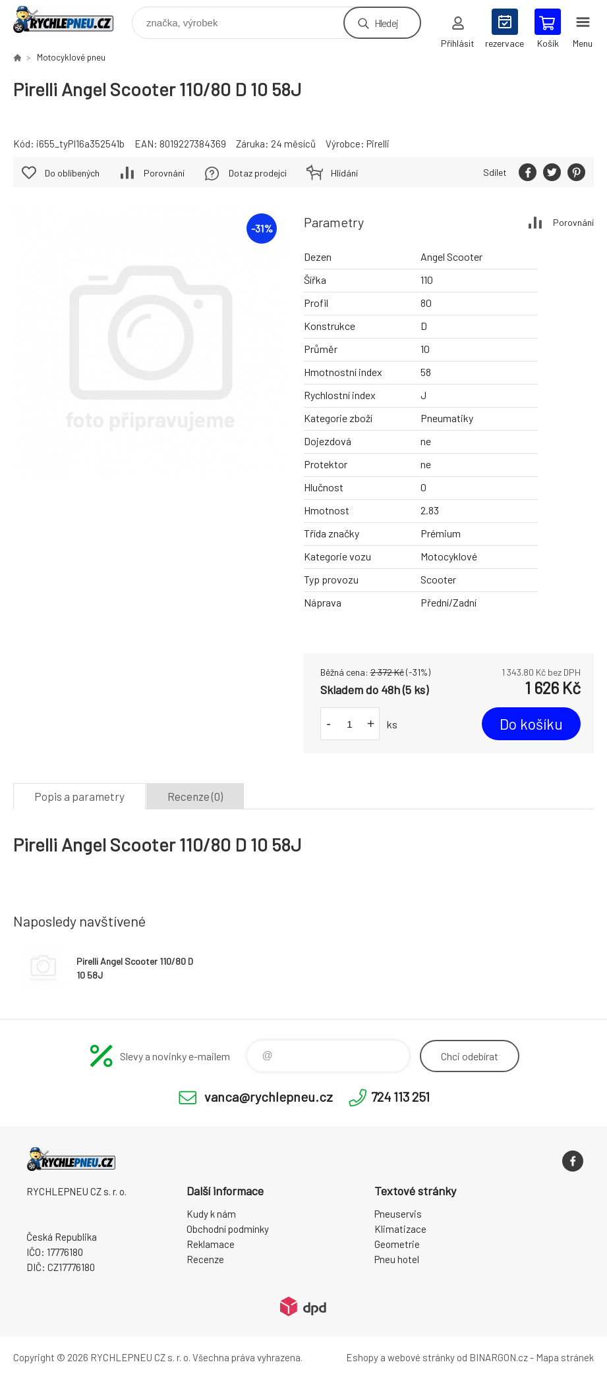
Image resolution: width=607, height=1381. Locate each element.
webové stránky (421, 1357)
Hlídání (344, 172)
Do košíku (531, 724)
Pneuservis (398, 1214)
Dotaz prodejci (258, 172)
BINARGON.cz (498, 1357)
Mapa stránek (565, 1357)
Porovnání (573, 222)
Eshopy (362, 1357)
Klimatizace (400, 1229)
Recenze (205, 1259)
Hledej (386, 22)
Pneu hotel (396, 1259)
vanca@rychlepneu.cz (268, 1096)
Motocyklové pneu (71, 57)
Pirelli (378, 143)
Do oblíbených (72, 172)
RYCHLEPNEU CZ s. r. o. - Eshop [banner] (71, 19)
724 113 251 (400, 1096)
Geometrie (397, 1244)
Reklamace (211, 1244)
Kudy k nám (211, 1214)
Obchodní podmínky (228, 1229)
